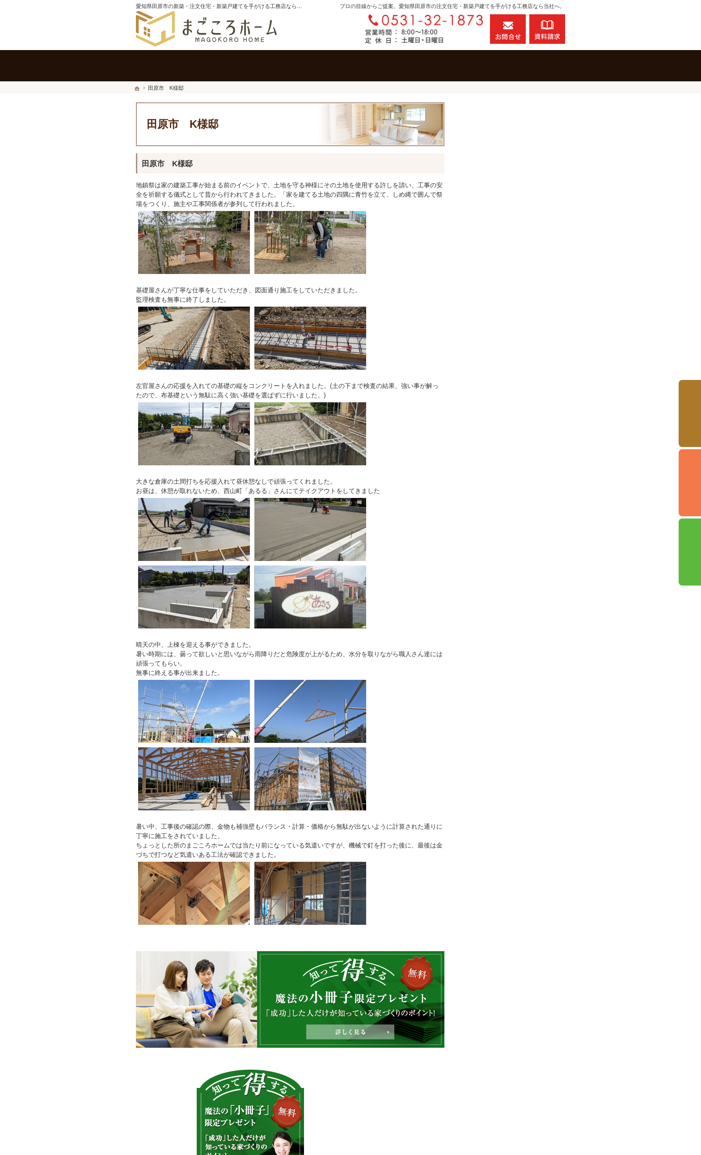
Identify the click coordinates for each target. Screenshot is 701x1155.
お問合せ (508, 29)
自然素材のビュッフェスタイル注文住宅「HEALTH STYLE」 (516, 353)
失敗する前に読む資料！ (506, 661)
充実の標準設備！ (497, 526)
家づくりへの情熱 (497, 622)
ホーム (481, 310)
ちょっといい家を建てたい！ (512, 460)
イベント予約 (690, 413)
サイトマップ (491, 738)
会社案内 (484, 603)
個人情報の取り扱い (500, 718)
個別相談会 (690, 482)
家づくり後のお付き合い (506, 584)
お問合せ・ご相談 (497, 680)
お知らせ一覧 (491, 699)
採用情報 (484, 641)
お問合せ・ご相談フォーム (511, 1091)
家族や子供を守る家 (500, 565)
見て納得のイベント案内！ (509, 403)
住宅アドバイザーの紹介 (506, 480)
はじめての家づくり (500, 545)
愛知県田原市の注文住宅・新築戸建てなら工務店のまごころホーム (436, 1131)
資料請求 (547, 29)
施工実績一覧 (491, 329)
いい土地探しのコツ (500, 422)
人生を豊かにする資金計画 (509, 441)
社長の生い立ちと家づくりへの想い (516, 503)
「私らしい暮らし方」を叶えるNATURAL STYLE (516, 380)
